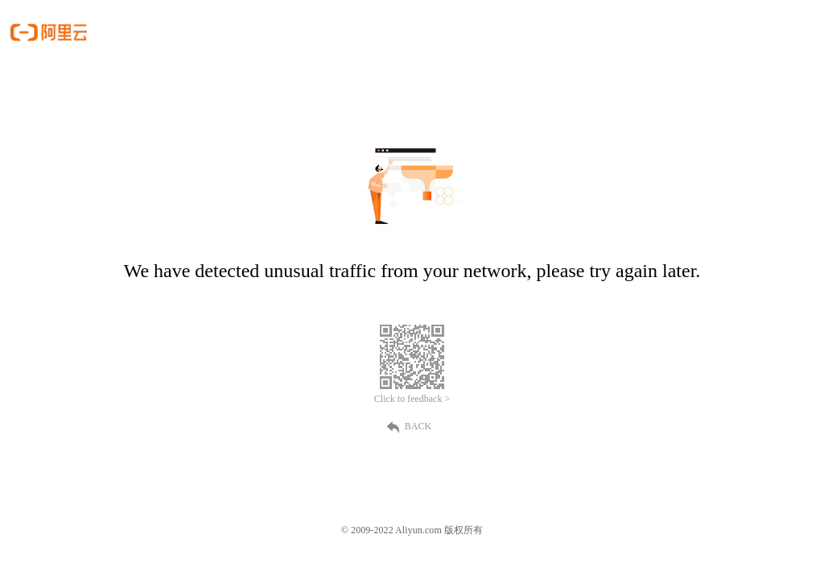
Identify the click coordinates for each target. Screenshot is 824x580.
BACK (412, 426)
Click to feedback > (412, 398)
